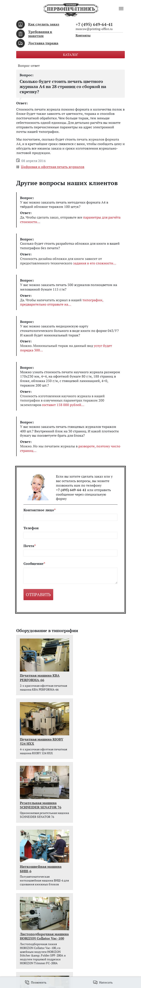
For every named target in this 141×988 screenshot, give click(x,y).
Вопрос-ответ (29, 65)
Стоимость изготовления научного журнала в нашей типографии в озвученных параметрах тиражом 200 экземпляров (62, 400)
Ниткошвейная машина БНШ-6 (98, 737)
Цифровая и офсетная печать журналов (52, 166)
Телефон (31, 528)
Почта (29, 546)
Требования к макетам (40, 33)
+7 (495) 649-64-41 (94, 24)
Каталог (70, 54)
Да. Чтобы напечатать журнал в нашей (61, 302)
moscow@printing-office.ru (94, 29)
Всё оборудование (30, 847)
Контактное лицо (39, 510)
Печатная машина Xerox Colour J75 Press (99, 804)
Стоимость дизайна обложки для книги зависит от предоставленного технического (68, 260)
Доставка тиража (43, 43)
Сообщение (34, 564)
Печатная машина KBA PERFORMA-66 (40, 673)
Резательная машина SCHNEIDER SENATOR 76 (40, 737)
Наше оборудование (32, 915)
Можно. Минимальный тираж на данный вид (66, 347)
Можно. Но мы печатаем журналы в (70, 448)
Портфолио (25, 910)
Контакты (83, 35)
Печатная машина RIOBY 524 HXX (99, 673)
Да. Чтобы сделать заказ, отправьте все (70, 219)
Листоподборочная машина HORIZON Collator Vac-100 (37, 807)
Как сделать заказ (43, 24)
